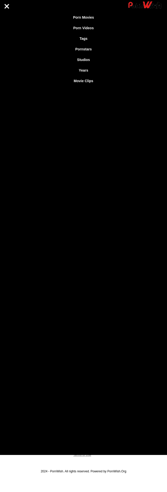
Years (83, 70)
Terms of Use (82, 455)
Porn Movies (83, 17)
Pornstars (83, 49)
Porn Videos (83, 28)
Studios (83, 60)
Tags (83, 39)
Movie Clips (83, 81)
